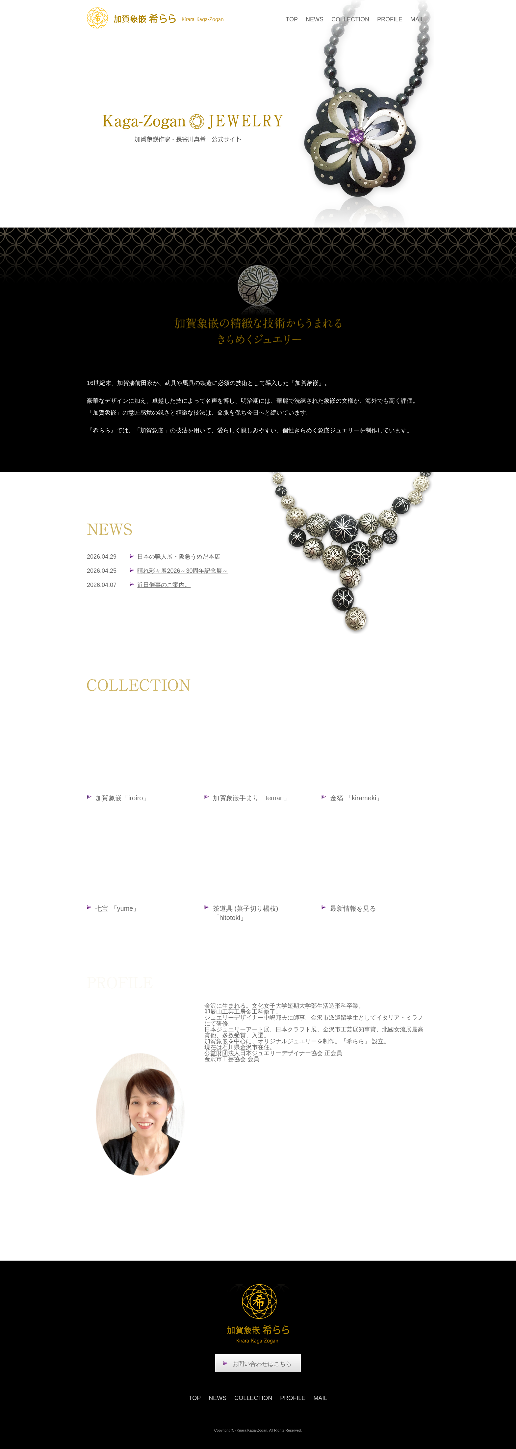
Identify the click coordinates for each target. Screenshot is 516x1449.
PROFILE (389, 19)
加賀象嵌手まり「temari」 (252, 798)
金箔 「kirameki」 (356, 798)
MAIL (417, 19)
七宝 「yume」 (117, 908)
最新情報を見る (353, 908)
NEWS (314, 19)
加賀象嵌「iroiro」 (122, 798)
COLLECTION (350, 19)
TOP (292, 19)
